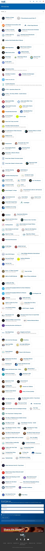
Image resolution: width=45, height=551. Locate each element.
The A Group (31, 547)
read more (17, 514)
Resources (22, 544)
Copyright (39, 543)
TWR (23, 547)
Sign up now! (5, 517)
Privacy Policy (24, 520)
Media (2, 11)
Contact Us (16, 543)
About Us (9, 543)
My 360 (33, 1)
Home (4, 543)
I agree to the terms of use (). (11, 514)
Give (43, 1)
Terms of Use (30, 520)
